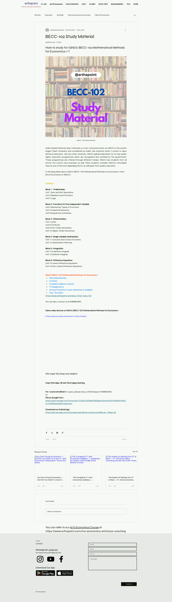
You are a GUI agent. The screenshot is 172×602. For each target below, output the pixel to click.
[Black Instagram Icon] (40, 559)
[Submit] (129, 584)
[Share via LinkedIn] (57, 433)
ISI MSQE (60, 15)
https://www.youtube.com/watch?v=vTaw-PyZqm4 (65, 316)
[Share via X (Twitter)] (52, 433)
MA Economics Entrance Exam (79, 15)
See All (135, 451)
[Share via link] (63, 433)
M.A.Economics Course (84, 527)
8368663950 (53, 550)
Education (49, 15)
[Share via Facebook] (46, 433)
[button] (135, 15)
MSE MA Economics (102, 15)
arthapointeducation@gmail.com (48, 553)
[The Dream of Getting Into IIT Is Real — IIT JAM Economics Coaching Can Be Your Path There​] (121, 464)
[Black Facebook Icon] (61, 559)
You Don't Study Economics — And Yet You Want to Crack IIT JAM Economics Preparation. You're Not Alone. (50, 478)
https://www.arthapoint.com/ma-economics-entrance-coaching (86, 531)
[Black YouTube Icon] (50, 559)
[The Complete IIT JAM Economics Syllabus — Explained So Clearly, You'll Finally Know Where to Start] (86, 464)
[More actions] (125, 30)
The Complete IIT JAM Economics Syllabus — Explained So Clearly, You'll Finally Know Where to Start (85, 478)
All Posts (37, 15)
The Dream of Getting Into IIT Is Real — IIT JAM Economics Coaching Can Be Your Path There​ (120, 478)
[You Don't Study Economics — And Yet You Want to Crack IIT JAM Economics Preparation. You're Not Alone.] (50, 464)
